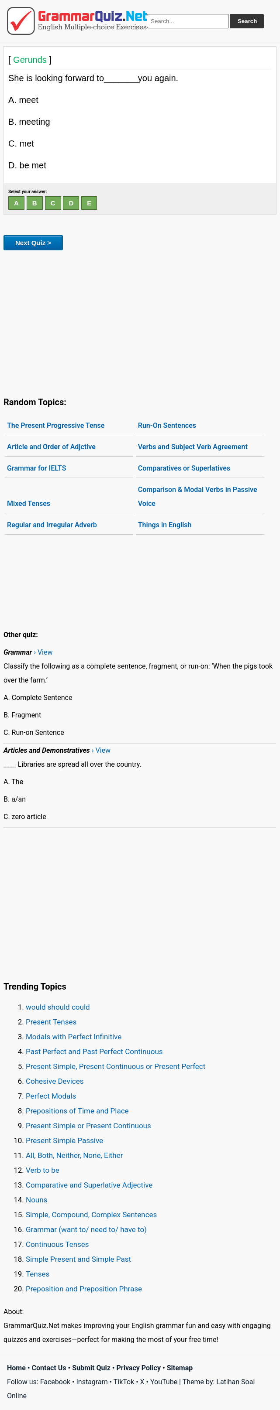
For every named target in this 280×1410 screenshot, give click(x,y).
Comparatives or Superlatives (184, 468)
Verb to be (42, 1170)
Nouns (36, 1199)
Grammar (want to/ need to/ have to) (86, 1229)
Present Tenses (51, 1021)
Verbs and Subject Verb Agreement (193, 447)
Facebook (55, 1382)
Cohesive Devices (55, 1081)
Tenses (37, 1274)
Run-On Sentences (167, 425)
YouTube (163, 1382)
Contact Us (49, 1368)
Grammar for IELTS (36, 468)
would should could (58, 1007)
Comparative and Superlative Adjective (89, 1185)
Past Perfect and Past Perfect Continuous (94, 1051)
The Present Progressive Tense (55, 425)
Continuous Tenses (57, 1244)
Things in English (165, 525)
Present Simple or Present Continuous (88, 1125)
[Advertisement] (140, 322)
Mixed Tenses (28, 503)
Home (16, 1368)
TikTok (124, 1382)
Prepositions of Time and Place (77, 1110)
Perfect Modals (51, 1096)
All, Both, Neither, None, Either (74, 1155)
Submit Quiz (91, 1368)
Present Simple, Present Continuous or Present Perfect (115, 1066)
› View (43, 652)
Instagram (91, 1382)
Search (247, 21)
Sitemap (180, 1368)
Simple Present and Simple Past (78, 1259)
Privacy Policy (139, 1368)
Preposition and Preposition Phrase (84, 1288)
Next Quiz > (33, 242)
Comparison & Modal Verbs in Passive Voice (197, 496)
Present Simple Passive (64, 1140)
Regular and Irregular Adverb (52, 525)
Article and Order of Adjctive (51, 447)
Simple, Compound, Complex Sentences (91, 1214)
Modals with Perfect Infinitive (73, 1036)
